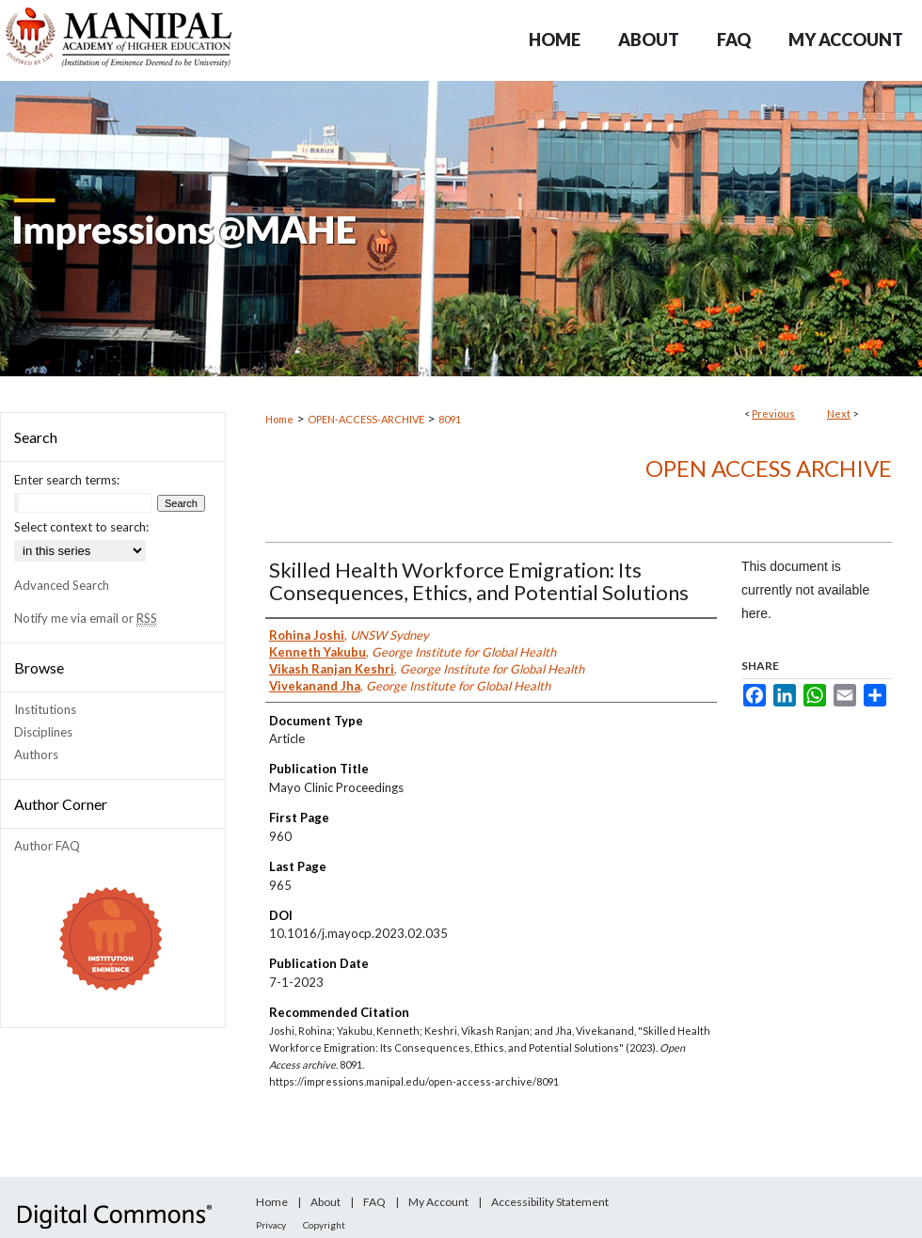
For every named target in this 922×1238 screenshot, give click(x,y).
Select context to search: (81, 526)
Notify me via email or (85, 618)
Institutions (45, 709)
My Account (438, 1202)
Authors (36, 754)
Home (279, 419)
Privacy (271, 1224)
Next (838, 413)
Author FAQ (47, 845)
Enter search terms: (66, 479)
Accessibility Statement (550, 1202)
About (325, 1202)
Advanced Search (61, 585)
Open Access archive (768, 468)
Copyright (324, 1224)
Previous (773, 413)
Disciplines (43, 731)
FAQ (374, 1202)
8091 (449, 419)
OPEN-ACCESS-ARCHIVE (366, 419)
